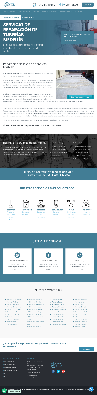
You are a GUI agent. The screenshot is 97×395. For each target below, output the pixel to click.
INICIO (6, 12)
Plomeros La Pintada (34, 299)
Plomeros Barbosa (56, 302)
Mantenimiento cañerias (82, 149)
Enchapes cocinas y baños (83, 156)
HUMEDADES (78, 12)
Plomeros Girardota (57, 314)
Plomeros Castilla (79, 326)
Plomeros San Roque (34, 312)
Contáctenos (68, 40)
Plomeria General (80, 143)
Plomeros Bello (78, 304)
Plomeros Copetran (57, 312)
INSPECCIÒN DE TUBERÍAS (49, 12)
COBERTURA (12, 12)
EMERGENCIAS (88, 4)
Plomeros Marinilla (34, 302)
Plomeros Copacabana (58, 309)
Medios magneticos (58, 159)
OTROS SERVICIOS (27, 17)
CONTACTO (86, 345)
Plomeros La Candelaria (13, 309)
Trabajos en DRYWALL (82, 159)
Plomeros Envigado (79, 307)
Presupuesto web (69, 389)
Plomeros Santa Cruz (80, 319)
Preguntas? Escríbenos (14, 391)
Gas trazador (55, 156)
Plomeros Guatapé (56, 319)
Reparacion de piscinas (59, 149)
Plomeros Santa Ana (34, 314)
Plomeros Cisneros (57, 307)
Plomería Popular (11, 324)
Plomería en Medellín (32, 378)
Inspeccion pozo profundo (59, 152)
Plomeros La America (12, 314)
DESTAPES (36, 12)
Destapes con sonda (81, 152)
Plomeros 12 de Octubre (13, 299)
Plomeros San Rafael (34, 309)
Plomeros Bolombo (57, 304)
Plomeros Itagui (78, 302)
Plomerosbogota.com (32, 375)
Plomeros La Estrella (80, 312)
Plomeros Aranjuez (79, 324)
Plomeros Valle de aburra (58, 324)
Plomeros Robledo (11, 302)
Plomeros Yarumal (34, 326)
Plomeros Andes (56, 299)
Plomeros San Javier (12, 317)
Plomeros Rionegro (34, 307)
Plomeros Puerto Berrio (35, 304)
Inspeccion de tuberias (58, 146)
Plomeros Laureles (11, 312)
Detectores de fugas (58, 143)
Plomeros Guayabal (12, 319)
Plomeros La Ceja (56, 322)
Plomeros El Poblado (80, 299)
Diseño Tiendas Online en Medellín (53, 389)
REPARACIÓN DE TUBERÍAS (11, 17)
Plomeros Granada (56, 317)
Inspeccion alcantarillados (83, 146)
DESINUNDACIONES (24, 12)
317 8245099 (47, 5)
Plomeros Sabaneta (80, 309)
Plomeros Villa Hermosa (13, 304)
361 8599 (72, 5)
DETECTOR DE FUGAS (66, 12)
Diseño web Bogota (37, 389)
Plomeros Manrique (80, 322)
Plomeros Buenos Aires (13, 307)
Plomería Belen (10, 322)
